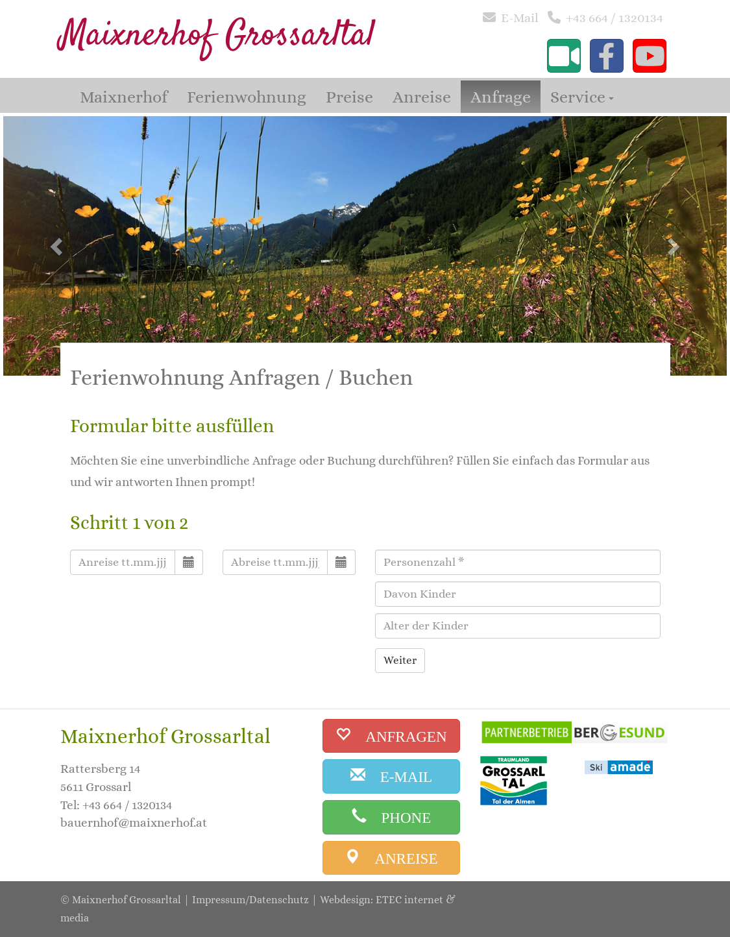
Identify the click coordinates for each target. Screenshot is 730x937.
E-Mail (520, 17)
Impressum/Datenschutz (250, 900)
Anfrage (500, 96)
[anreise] (391, 858)
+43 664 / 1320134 (614, 17)
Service (582, 96)
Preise (349, 96)
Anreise (422, 96)
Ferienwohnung (246, 96)
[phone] (391, 817)
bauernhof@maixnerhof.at (133, 822)
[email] (391, 776)
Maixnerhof (123, 96)
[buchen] (391, 736)
